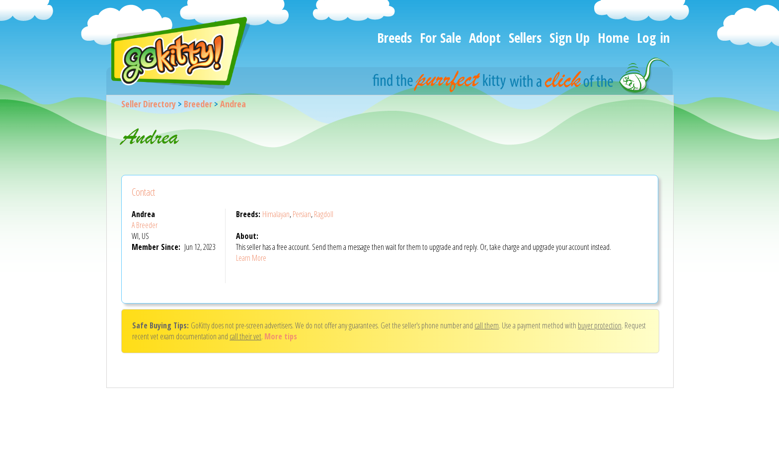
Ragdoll (323, 214)
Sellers (525, 37)
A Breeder (144, 225)
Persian (302, 214)
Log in (653, 37)
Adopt (485, 37)
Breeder (198, 104)
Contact (143, 192)
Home (613, 37)
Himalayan (276, 214)
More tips (280, 336)
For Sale (440, 37)
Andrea (233, 104)
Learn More (251, 257)
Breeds (394, 37)
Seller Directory (148, 104)
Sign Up (569, 37)
